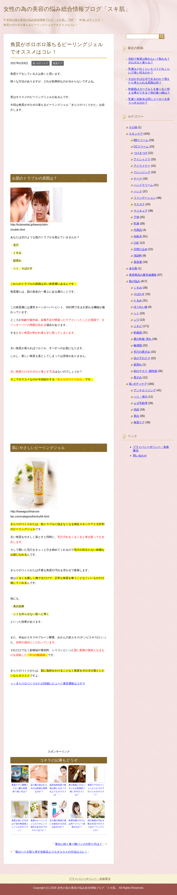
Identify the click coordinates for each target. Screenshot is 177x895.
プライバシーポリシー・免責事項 (89, 878)
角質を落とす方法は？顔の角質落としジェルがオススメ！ (20, 825)
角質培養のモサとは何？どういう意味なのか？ (77, 823)
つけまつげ (140, 153)
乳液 (136, 224)
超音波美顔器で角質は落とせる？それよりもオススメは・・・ (58, 790)
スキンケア (136, 134)
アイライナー (142, 166)
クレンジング (142, 172)
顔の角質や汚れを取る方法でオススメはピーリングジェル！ (96, 825)
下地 (136, 217)
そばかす (139, 294)
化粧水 (138, 237)
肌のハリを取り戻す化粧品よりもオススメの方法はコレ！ (51, 851)
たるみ (138, 301)
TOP (40, 20)
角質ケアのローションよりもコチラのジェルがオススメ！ (96, 790)
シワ (136, 320)
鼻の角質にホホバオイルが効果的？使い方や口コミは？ (77, 790)
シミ (136, 314)
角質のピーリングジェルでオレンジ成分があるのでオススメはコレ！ (39, 825)
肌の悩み (134, 281)
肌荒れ (138, 365)
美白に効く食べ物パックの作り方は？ (78, 843)
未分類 (133, 269)
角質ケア (58, 64)
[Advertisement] (58, 140)
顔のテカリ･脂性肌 (145, 371)
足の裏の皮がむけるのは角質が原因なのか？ (39, 788)
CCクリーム (141, 147)
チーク (138, 179)
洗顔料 (138, 256)
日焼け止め (140, 249)
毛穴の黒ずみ (142, 352)
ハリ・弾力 (140, 397)
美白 (136, 416)
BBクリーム (141, 140)
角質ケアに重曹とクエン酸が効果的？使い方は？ (20, 788)
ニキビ (138, 326)
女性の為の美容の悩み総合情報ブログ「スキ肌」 (72, 9)
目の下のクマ (142, 358)
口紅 (136, 243)
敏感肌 (138, 346)
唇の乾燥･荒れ (143, 339)
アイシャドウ (142, 160)
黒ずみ (138, 378)
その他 (133, 128)
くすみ (138, 288)
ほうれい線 (140, 307)
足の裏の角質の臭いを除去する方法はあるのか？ (58, 823)
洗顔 (136, 410)
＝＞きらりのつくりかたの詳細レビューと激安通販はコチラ (47, 684)
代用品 (138, 230)
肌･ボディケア (40, 64)
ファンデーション (145, 198)
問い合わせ (140, 456)
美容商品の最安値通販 (143, 275)
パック (138, 192)
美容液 (138, 262)
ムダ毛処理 (140, 403)
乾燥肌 (138, 333)
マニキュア (140, 211)
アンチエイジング (145, 391)
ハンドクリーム (143, 185)
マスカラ (139, 205)
